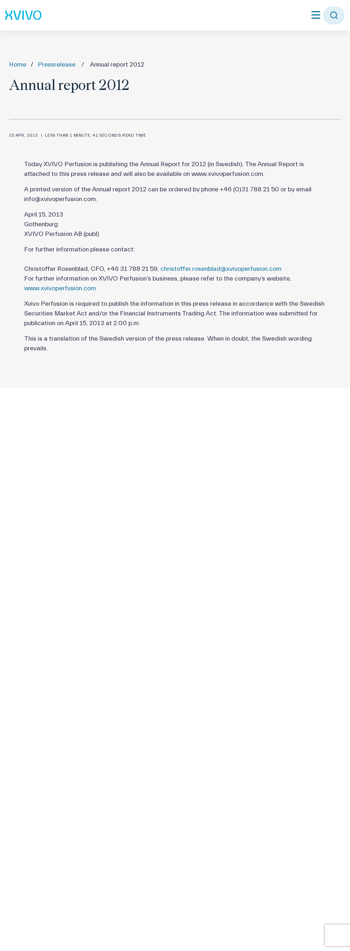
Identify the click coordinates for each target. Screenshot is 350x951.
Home (17, 64)
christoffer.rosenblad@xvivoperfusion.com (221, 269)
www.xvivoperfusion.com (60, 288)
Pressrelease (57, 64)
